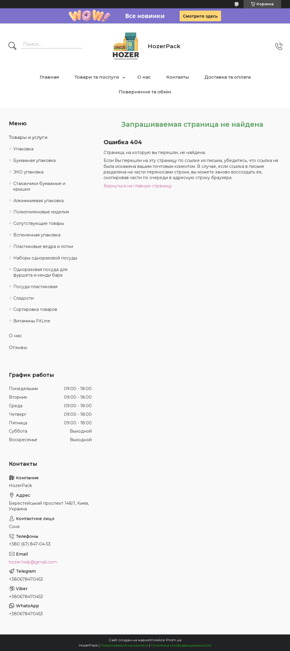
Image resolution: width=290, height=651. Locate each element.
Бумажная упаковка (34, 160)
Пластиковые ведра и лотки (43, 246)
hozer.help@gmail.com (33, 562)
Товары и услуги (28, 137)
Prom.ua (173, 640)
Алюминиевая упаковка (38, 200)
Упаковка (23, 149)
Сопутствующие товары (38, 223)
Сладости (23, 298)
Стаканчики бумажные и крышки (39, 186)
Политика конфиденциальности (181, 645)
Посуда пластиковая (35, 286)
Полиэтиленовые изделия (41, 212)
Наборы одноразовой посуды (45, 258)
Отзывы (18, 347)
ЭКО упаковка (28, 172)
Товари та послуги (97, 77)
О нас (144, 77)
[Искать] (12, 46)
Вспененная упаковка (36, 235)
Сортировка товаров (35, 309)
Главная (49, 77)
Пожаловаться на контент (124, 645)
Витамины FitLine (31, 321)
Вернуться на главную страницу (138, 186)
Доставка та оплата (227, 77)
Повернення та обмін (145, 92)
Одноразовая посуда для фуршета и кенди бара (40, 272)
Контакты (177, 77)
